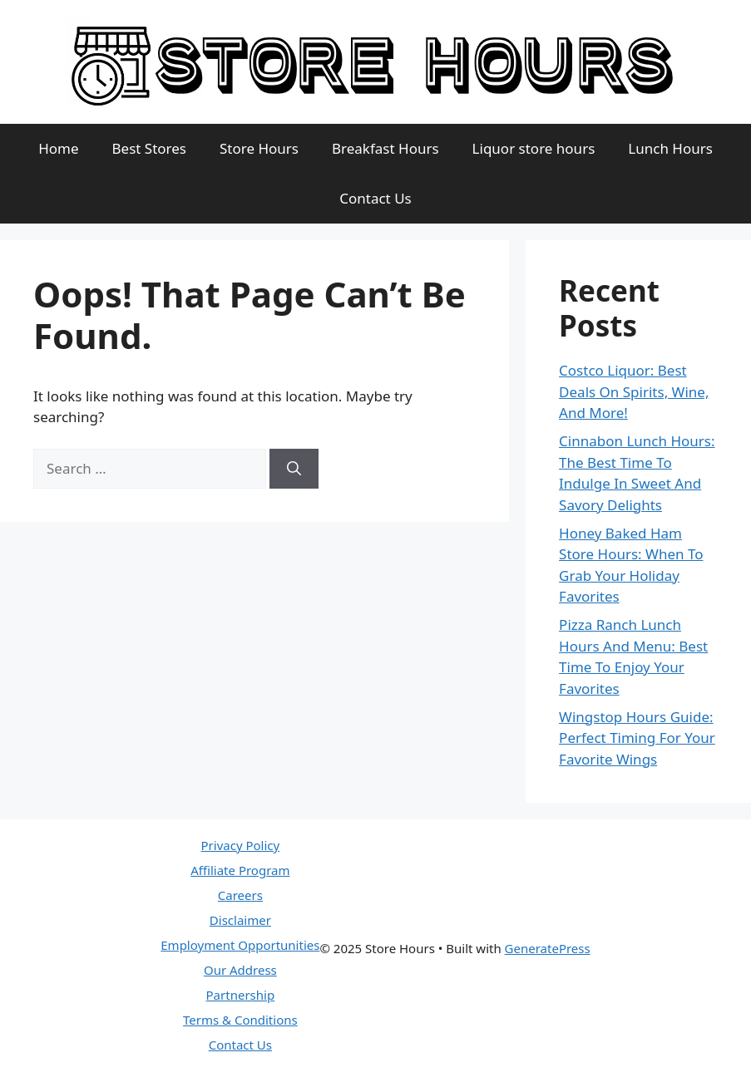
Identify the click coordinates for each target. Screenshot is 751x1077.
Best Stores (149, 148)
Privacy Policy (240, 845)
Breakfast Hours (385, 148)
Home (58, 148)
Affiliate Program (239, 870)
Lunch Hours (670, 148)
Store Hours (259, 148)
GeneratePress (547, 948)
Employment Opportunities (240, 945)
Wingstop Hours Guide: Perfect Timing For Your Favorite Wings (637, 738)
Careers (240, 895)
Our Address (240, 969)
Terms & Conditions (240, 1019)
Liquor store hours (533, 148)
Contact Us (375, 198)
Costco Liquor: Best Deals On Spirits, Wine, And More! (634, 391)
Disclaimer (240, 920)
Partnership (240, 994)
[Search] (294, 469)
